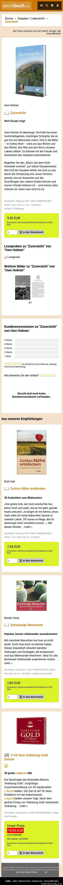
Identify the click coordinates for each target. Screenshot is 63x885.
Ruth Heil (9, 481)
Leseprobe (12, 257)
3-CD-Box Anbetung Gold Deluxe (26, 757)
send (16, 5)
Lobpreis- (21, 773)
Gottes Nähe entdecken (28, 488)
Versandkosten (53, 33)
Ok (46, 872)
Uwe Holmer (11, 105)
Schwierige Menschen (26, 625)
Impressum (37, 881)
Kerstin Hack (11, 618)
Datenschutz (24, 881)
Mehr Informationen (27, 872)
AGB (15, 881)
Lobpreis (9, 791)
